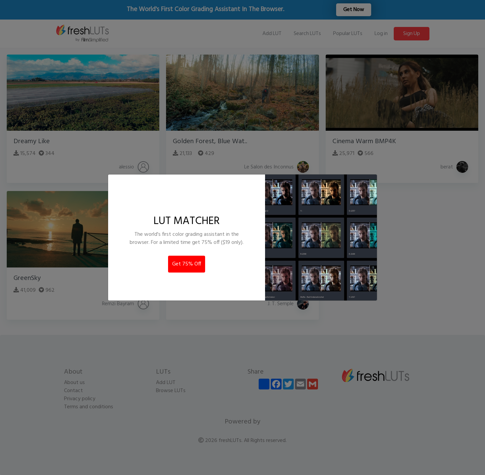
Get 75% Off (186, 264)
